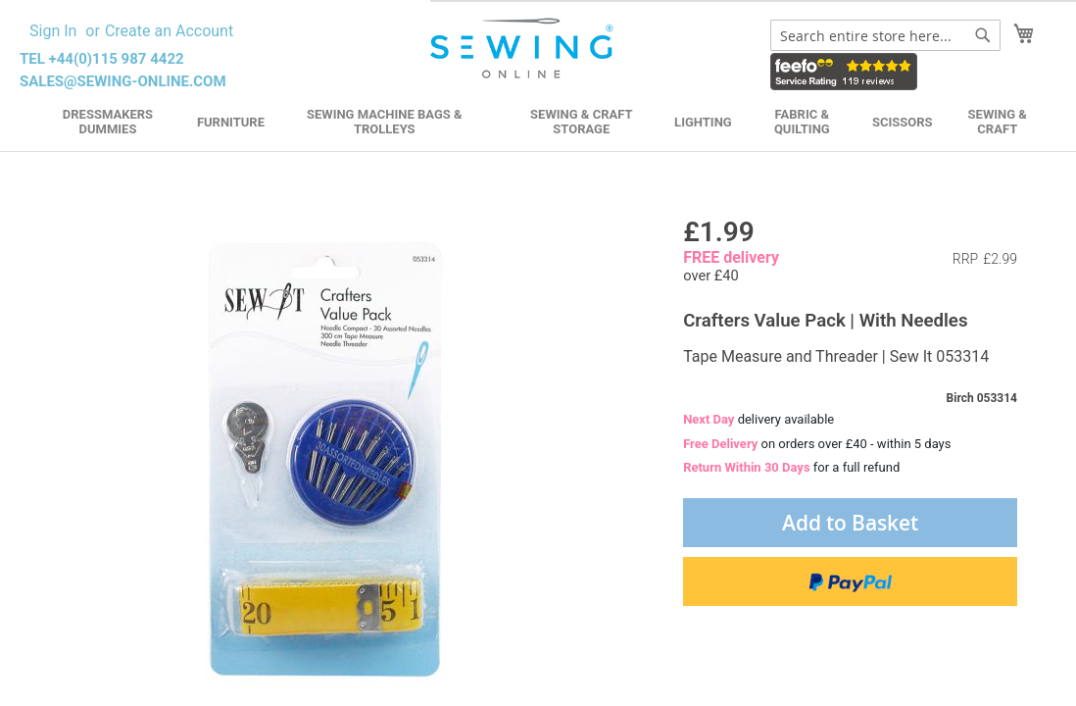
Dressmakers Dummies (108, 121)
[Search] (983, 35)
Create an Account (169, 31)
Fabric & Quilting (802, 121)
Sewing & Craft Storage (581, 121)
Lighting (703, 122)
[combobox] (885, 35)
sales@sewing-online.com (123, 81)
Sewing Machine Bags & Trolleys (385, 121)
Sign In (52, 31)
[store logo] (523, 48)
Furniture (231, 122)
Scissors (902, 122)
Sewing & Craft (997, 121)
